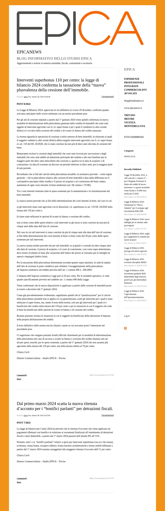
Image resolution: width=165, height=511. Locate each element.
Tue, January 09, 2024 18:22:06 (39, 415)
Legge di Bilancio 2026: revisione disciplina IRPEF (135, 262)
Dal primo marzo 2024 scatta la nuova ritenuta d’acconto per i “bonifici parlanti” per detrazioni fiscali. (65, 406)
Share (19, 379)
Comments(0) (22, 375)
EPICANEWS (29, 52)
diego (26, 97)
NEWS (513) (129, 156)
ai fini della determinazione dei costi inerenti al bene (70, 201)
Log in (127, 316)
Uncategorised (108, 96)
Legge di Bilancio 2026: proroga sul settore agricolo (135, 251)
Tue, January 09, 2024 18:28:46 (39, 97)
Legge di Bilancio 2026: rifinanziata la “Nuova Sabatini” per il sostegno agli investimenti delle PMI (136, 208)
